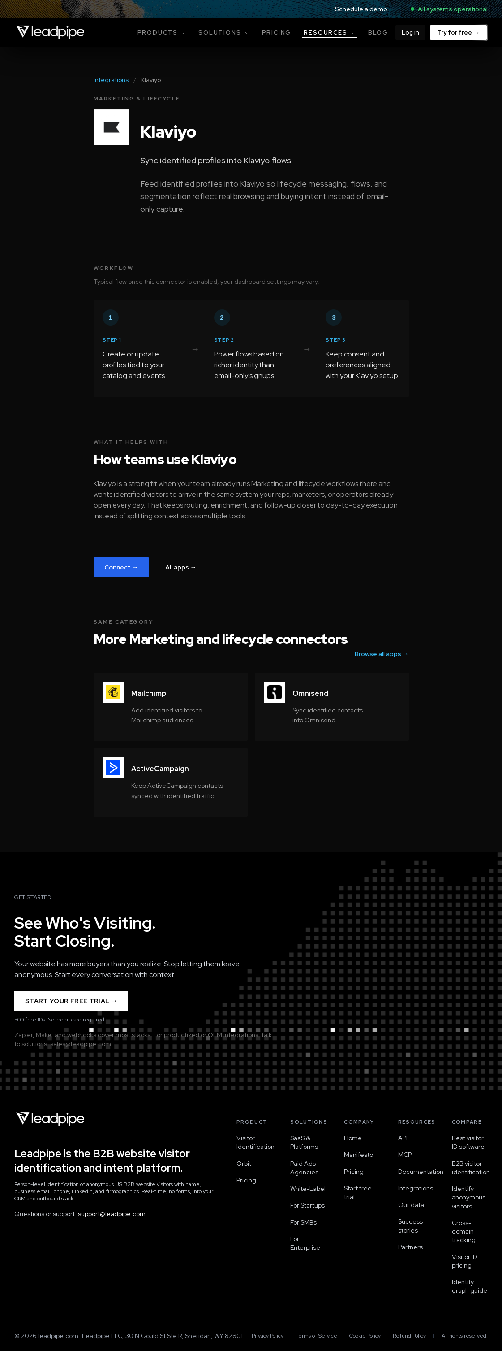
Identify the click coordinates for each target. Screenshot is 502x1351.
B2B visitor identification (470, 1168)
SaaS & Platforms (304, 1142)
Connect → (121, 567)
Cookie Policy (365, 1335)
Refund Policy (409, 1335)
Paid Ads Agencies (304, 1168)
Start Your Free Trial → (71, 1001)
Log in (410, 32)
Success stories (410, 1225)
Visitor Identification (254, 1142)
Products (161, 32)
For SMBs (303, 1222)
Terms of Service (316, 1335)
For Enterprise (305, 1243)
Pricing (277, 32)
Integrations (111, 80)
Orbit (243, 1164)
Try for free (458, 32)
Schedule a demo (361, 9)
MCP (405, 1155)
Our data (411, 1205)
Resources (329, 33)
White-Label (308, 1189)
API (403, 1138)
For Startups (307, 1205)
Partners (410, 1247)
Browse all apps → (382, 654)
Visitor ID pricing (464, 1261)
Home (353, 1138)
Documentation (416, 1172)
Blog (378, 32)
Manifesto (358, 1155)
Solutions (223, 32)
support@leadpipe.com (112, 1214)
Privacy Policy (267, 1335)
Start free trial (358, 1192)
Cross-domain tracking (464, 1231)
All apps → (181, 567)
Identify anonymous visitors (468, 1197)
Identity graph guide (469, 1286)
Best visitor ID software (468, 1142)
